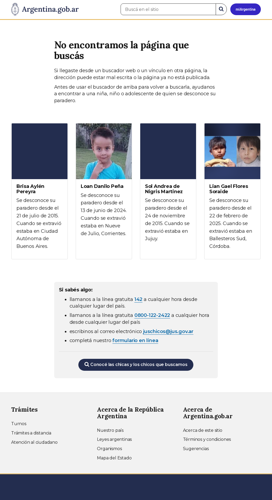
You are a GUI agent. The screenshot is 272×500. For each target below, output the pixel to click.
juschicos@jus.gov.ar (168, 331)
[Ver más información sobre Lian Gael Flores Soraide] (232, 191)
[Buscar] (221, 9)
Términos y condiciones (207, 439)
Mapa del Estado (114, 457)
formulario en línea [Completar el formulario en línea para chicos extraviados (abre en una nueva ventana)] (135, 340)
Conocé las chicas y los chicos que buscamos (135, 364)
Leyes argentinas (114, 439)
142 (138, 299)
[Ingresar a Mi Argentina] (245, 9)
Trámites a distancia (31, 433)
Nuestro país (110, 430)
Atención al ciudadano (34, 442)
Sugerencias (196, 448)
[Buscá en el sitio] (168, 9)
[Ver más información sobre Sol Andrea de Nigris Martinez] (168, 187)
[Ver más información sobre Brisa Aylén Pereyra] (39, 191)
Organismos (109, 448)
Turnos (18, 423)
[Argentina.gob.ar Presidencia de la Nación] (45, 9)
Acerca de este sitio (202, 430)
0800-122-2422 (152, 315)
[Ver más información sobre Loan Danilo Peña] (104, 184)
